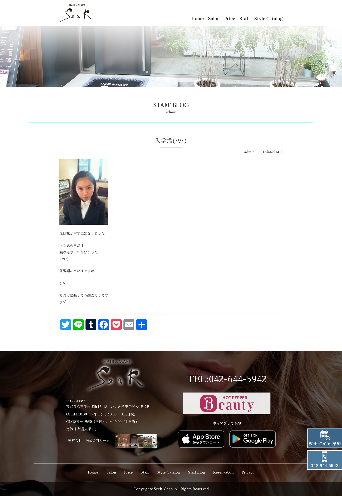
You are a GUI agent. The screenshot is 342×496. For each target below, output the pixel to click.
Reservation (223, 472)
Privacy (248, 472)
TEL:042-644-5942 (227, 379)
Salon (214, 18)
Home (197, 18)
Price (229, 18)
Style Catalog (268, 18)
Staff (244, 18)
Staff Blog (196, 472)
